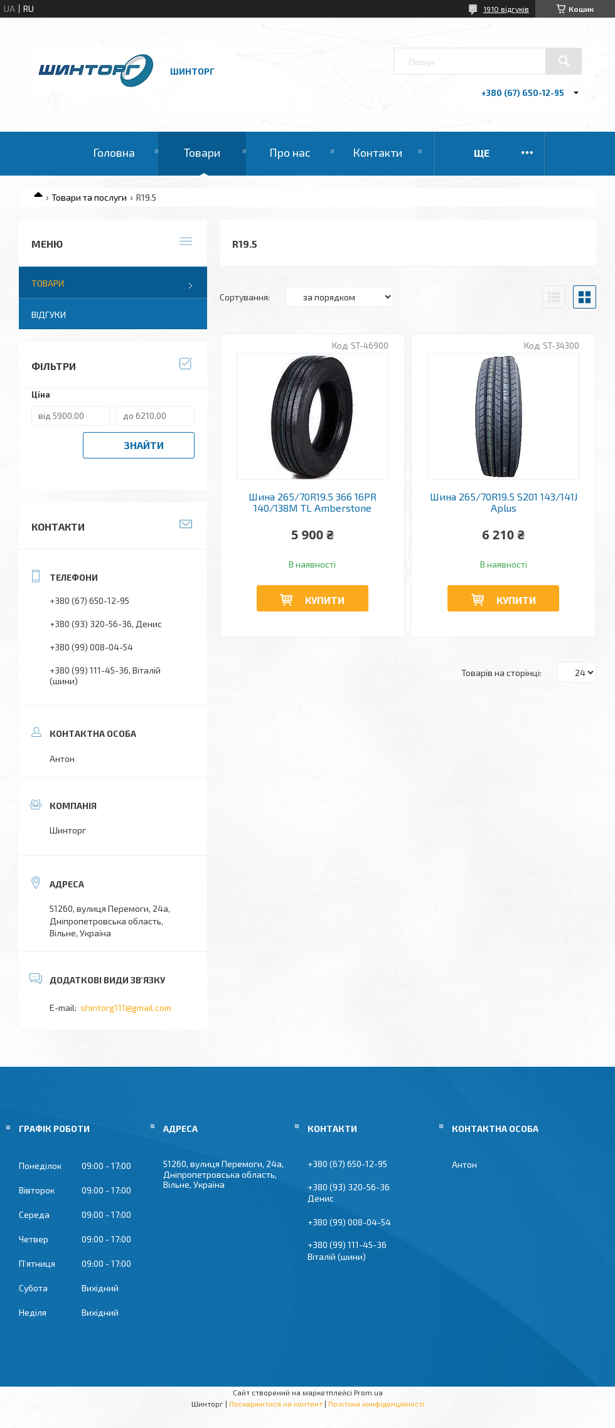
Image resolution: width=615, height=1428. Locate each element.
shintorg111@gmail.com (125, 1007)
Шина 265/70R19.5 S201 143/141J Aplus (503, 502)
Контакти (377, 152)
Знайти (144, 445)
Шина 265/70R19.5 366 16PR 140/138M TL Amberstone (313, 502)
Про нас (290, 152)
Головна (114, 152)
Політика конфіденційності (376, 1403)
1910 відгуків (506, 8)
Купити (325, 600)
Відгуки (48, 314)
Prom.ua (368, 1392)
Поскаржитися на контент (276, 1403)
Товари (202, 152)
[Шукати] (563, 61)
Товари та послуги (89, 197)
